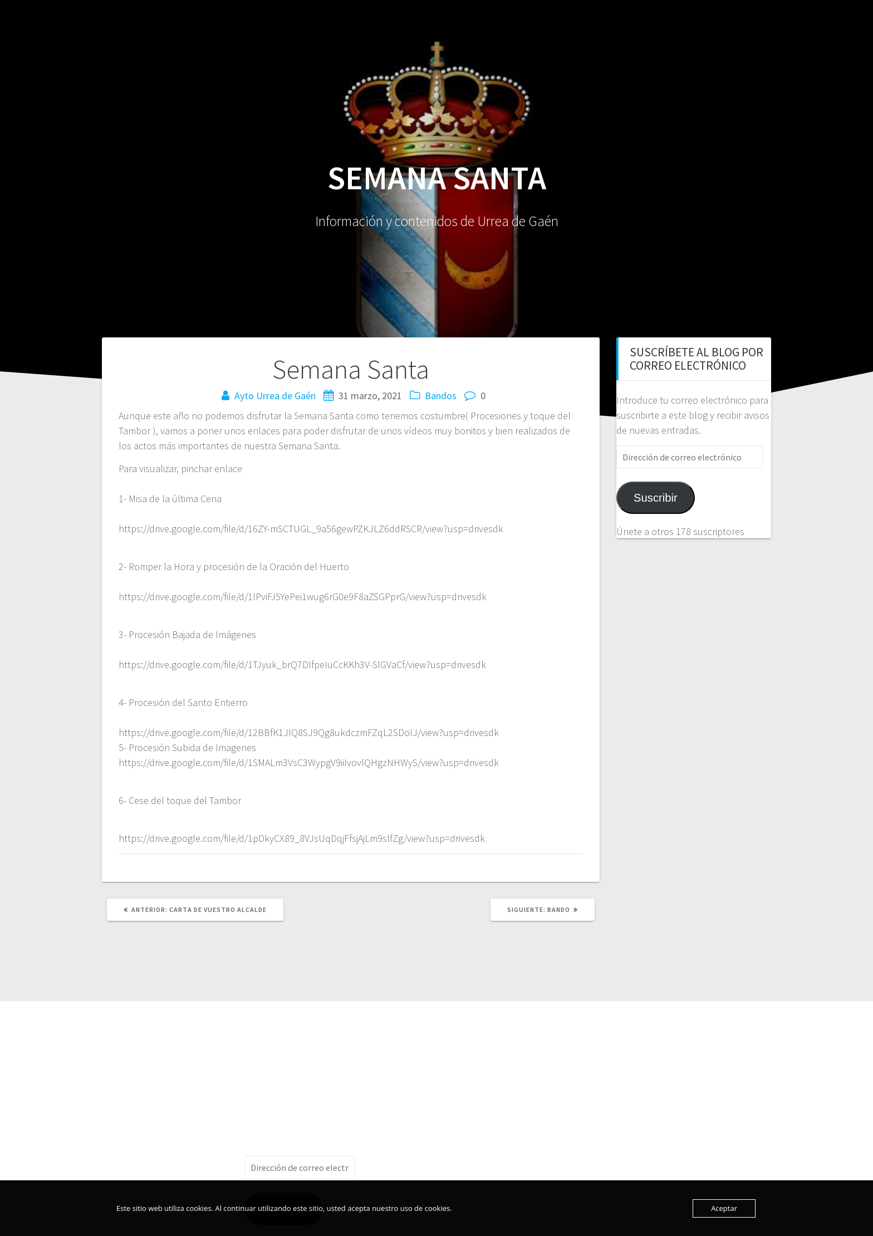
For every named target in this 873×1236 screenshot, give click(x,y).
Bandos (441, 395)
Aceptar (724, 1208)
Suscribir (656, 498)
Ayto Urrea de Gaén (275, 395)
